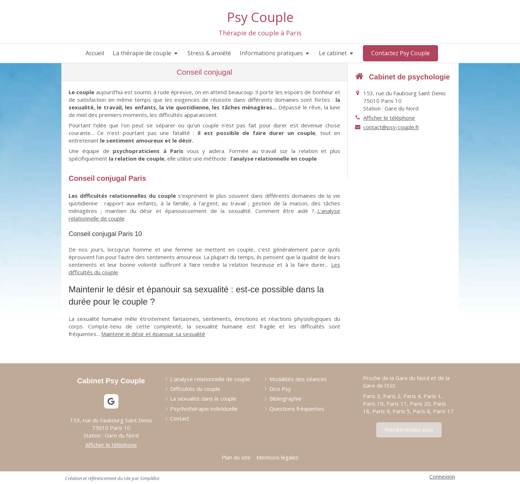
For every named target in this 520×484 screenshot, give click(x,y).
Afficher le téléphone (389, 117)
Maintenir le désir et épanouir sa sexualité (153, 333)
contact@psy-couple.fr (391, 127)
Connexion (442, 476)
